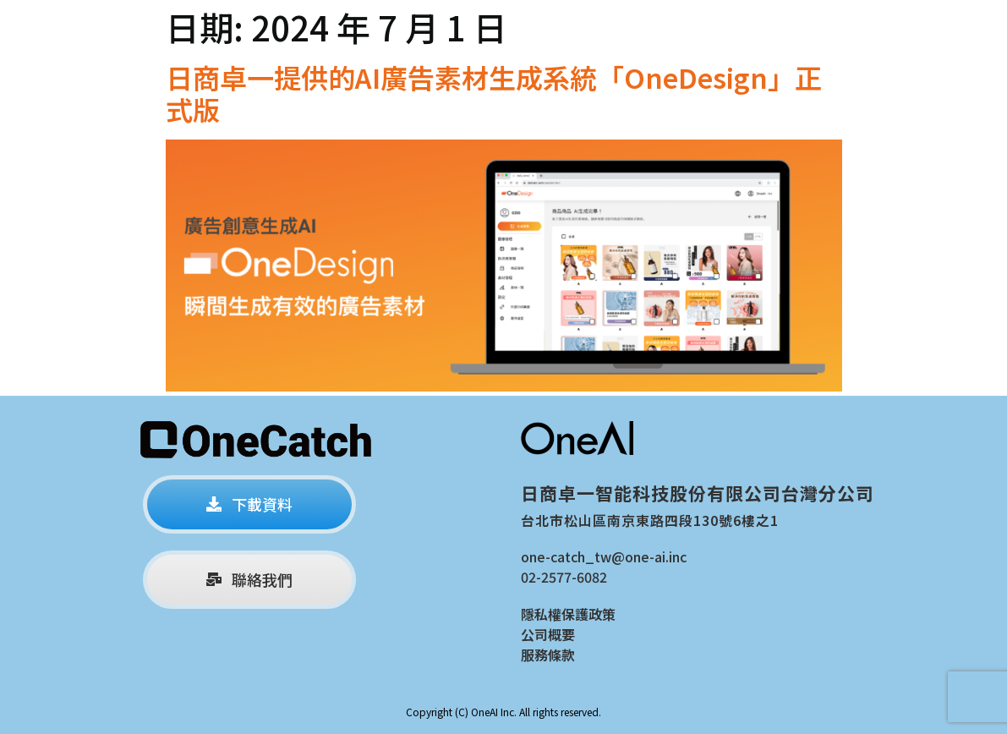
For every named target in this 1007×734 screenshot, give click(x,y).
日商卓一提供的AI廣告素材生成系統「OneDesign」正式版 (494, 93)
